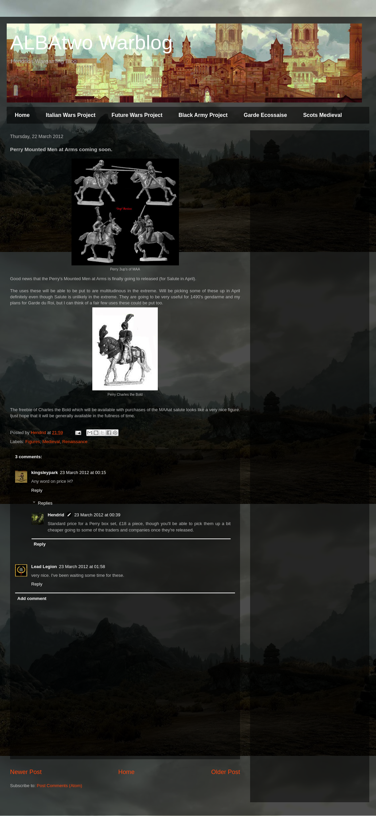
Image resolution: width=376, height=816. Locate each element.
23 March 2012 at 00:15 (83, 472)
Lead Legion (44, 566)
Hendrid (56, 514)
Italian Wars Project (70, 115)
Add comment (32, 598)
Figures (33, 441)
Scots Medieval (322, 115)
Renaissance (74, 441)
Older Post (225, 772)
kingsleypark (44, 472)
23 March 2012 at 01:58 (82, 566)
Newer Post (26, 772)
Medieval (51, 441)
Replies (45, 503)
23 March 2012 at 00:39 (97, 514)
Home (22, 115)
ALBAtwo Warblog (91, 42)
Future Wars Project (136, 115)
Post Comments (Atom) (59, 785)
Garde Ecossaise (265, 115)
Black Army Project (203, 115)
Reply (36, 490)
